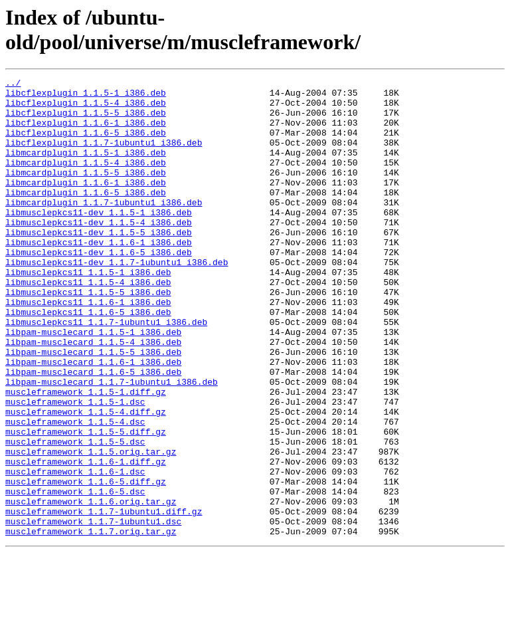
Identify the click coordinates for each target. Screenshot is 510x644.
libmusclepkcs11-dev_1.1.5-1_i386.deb (98, 240)
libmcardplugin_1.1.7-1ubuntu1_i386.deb (103, 228)
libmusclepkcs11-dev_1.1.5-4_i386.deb (98, 252)
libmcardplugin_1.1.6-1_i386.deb (85, 204)
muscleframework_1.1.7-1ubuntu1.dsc (93, 611)
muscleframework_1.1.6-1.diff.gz (85, 539)
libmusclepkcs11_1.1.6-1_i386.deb (88, 348)
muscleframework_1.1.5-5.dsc (75, 515)
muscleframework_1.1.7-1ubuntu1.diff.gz (103, 599)
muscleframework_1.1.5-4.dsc (75, 491)
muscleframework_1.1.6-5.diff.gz (85, 563)
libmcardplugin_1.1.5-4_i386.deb (85, 180)
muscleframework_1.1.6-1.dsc (75, 551)
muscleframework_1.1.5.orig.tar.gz (90, 527)
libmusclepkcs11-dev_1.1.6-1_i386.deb (98, 276)
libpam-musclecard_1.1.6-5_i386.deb (93, 431)
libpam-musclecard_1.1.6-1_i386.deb (93, 419)
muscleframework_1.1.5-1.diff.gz (85, 455)
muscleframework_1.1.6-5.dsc (75, 575)
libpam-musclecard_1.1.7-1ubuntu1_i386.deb (111, 443)
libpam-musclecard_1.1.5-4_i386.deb (93, 395)
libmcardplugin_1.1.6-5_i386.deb (85, 216)
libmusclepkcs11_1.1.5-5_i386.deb (88, 336)
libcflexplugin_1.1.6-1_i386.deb (85, 132)
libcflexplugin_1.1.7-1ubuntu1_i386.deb (103, 156)
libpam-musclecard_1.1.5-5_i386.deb (93, 407)
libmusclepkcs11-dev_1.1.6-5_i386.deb (98, 288)
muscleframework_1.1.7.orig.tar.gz (90, 623)
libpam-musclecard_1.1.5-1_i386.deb (93, 383)
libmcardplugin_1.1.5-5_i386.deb (85, 192)
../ (13, 84)
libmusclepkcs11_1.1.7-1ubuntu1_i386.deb (106, 371)
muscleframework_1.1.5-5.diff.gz (85, 503)
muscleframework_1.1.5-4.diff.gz (85, 479)
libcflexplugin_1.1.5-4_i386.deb (85, 108)
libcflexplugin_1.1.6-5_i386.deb (85, 144)
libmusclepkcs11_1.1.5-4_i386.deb (88, 324)
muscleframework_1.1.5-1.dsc (75, 467)
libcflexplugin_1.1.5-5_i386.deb (85, 120)
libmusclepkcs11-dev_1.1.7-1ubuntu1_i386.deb (116, 300)
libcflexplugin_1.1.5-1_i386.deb (85, 96)
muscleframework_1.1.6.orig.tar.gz (90, 587)
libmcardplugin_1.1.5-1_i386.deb (85, 168)
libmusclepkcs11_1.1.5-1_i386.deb (88, 312)
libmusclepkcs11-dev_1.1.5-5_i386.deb (98, 264)
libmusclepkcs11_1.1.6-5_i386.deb (88, 360)
